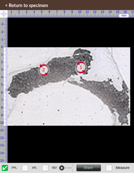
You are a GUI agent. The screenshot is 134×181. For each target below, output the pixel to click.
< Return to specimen (26, 5)
